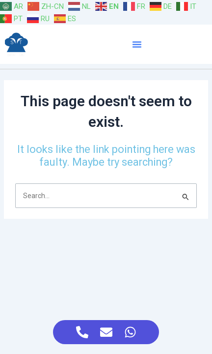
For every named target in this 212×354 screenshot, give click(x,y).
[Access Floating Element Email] (106, 332)
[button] (137, 44)
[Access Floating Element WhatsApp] (130, 332)
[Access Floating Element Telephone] (82, 332)
